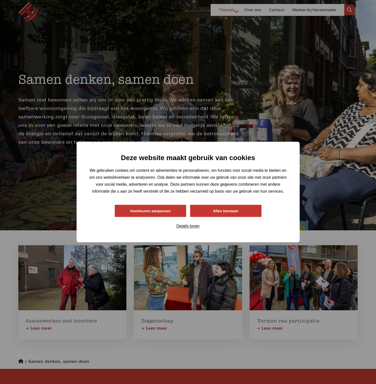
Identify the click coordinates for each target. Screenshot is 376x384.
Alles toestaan (225, 211)
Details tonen (188, 226)
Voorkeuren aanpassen (150, 211)
